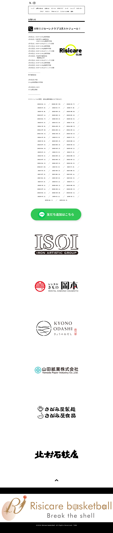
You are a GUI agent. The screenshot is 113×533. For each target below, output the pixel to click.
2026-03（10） (56, 104)
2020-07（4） (41, 189)
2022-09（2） (56, 156)
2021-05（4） (71, 174)
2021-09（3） (56, 170)
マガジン (47, 11)
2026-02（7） (71, 104)
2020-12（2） (56, 181)
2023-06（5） (56, 144)
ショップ (72, 8)
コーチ (66, 8)
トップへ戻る (56, 480)
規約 (72, 11)
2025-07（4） (41, 115)
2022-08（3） (71, 156)
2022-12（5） (56, 152)
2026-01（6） (42, 108)
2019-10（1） (71, 196)
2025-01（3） (42, 122)
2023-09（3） (56, 141)
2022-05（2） (71, 159)
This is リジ (55, 11)
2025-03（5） (56, 119)
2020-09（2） (56, 185)
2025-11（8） (71, 108)
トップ (32, 8)
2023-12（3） (56, 137)
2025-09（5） (56, 111)
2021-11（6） (71, 167)
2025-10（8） (42, 111)
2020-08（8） (71, 185)
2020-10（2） (42, 185)
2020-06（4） (56, 189)
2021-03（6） (56, 178)
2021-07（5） (42, 174)
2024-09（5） (56, 126)
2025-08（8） (71, 111)
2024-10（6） (42, 126)
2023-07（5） (42, 144)
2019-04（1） (49, 200)
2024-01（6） (42, 137)
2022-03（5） (56, 163)
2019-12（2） (56, 196)
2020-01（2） (42, 196)
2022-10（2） (42, 156)
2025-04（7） (41, 119)
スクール (53, 8)
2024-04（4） (42, 133)
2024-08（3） (71, 126)
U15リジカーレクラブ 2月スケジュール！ (57, 28)
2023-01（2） (42, 152)
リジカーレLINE (64, 11)
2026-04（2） (41, 104)
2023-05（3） (71, 144)
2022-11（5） (71, 152)
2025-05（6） (71, 115)
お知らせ (47, 8)
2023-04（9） (41, 148)
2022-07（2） (42, 159)
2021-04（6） (42, 178)
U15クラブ (60, 8)
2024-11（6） (71, 122)
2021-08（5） (71, 170)
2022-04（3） (42, 163)
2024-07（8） (41, 130)
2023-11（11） (71, 137)
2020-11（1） (71, 181)
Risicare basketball (48, 525)
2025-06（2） (56, 115)
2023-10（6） (42, 141)
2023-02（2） (71, 148)
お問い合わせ (39, 8)
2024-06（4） (56, 130)
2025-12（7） (56, 108)
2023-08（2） (71, 141)
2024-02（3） (71, 133)
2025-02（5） (71, 119)
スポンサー (79, 8)
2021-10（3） (42, 170)
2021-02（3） (71, 178)
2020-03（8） (56, 193)
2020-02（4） (71, 193)
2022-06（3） (56, 159)
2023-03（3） (56, 148)
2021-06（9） (56, 174)
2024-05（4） (71, 130)
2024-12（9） (56, 122)
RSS (75, 525)
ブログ (41, 11)
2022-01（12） (41, 167)
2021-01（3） (42, 181)
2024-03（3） (56, 133)
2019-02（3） (64, 200)
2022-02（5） (71, 163)
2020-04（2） (41, 193)
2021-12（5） (56, 167)
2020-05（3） (71, 189)
